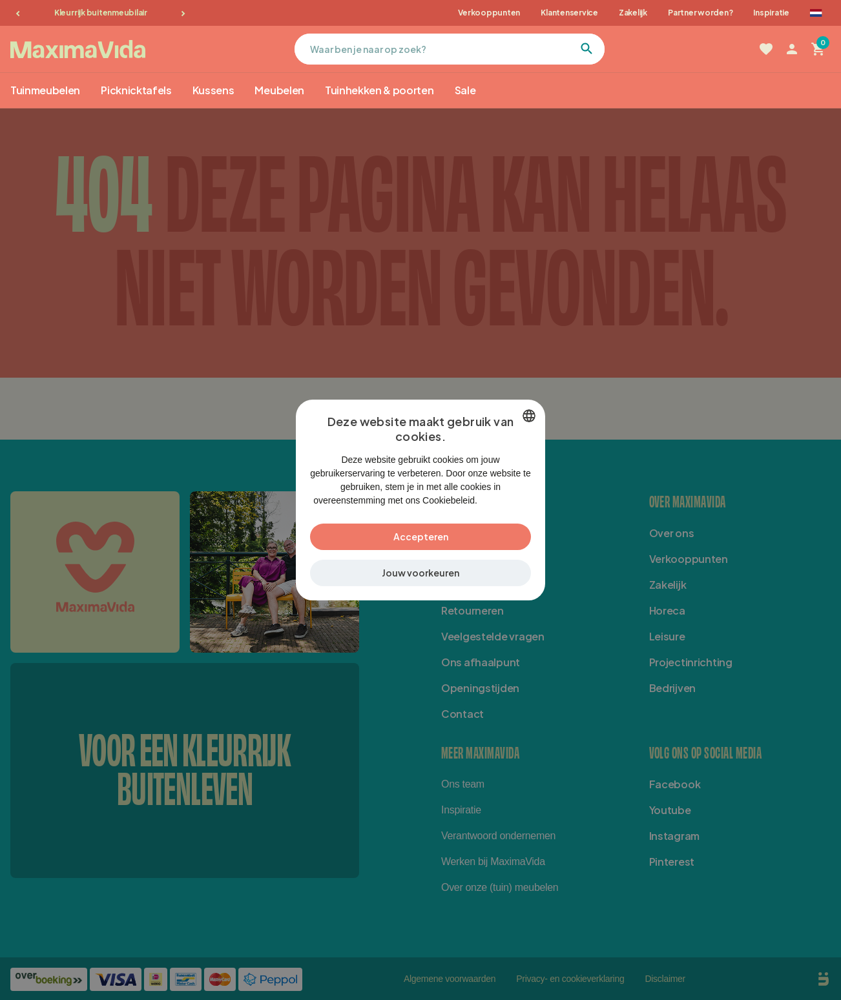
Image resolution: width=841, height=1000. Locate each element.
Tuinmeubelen (45, 90)
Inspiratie (771, 12)
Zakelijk (633, 12)
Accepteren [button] (420, 543)
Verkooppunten (489, 12)
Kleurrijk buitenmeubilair (100, 12)
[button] (420, 580)
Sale (465, 90)
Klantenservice (569, 12)
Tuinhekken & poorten (379, 90)
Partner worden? (700, 12)
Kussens (213, 90)
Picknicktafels (136, 90)
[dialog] (420, 500)
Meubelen (279, 90)
